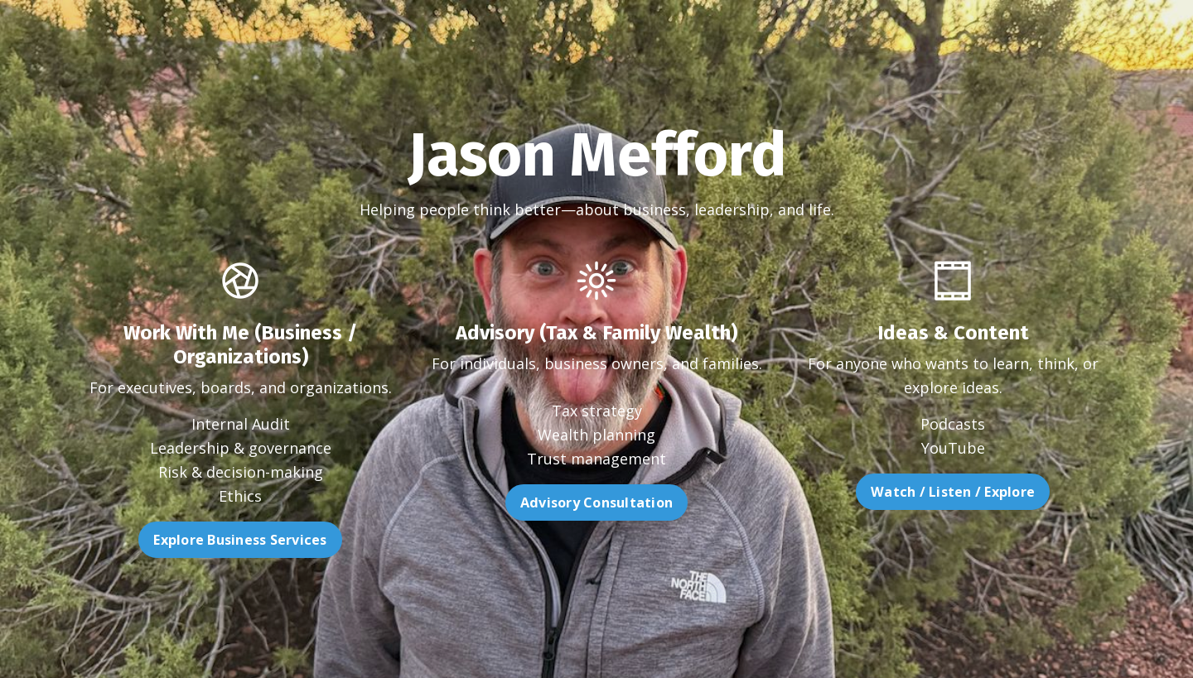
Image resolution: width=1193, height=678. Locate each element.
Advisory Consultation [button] (596, 540)
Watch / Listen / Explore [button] (990, 492)
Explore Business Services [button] (202, 540)
